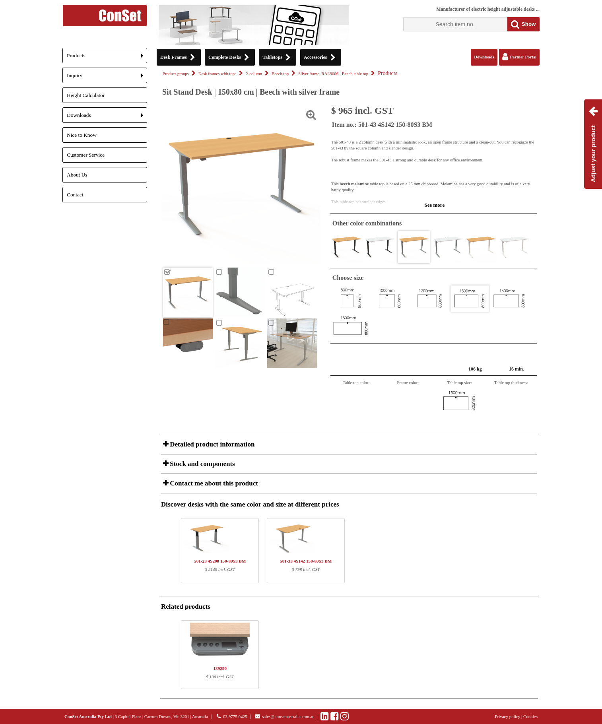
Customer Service (86, 155)
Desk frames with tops (217, 74)
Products (107, 57)
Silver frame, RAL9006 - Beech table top (333, 74)
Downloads (107, 117)
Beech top (280, 74)
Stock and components (201, 464)
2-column (254, 74)
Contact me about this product (213, 483)
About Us (77, 175)
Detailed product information (211, 444)
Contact (75, 195)
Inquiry (107, 77)
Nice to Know (82, 135)
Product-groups (176, 74)
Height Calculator (86, 95)
